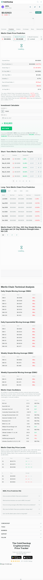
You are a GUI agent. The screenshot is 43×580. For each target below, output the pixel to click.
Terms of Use (4, 561)
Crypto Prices (4, 526)
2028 (15, 191)
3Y (16, 235)
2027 (9, 191)
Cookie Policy (4, 563)
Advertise (3, 548)
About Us (24, 559)
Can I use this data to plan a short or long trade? (21, 513)
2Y (12, 235)
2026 (3, 191)
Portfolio (3, 541)
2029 (21, 191)
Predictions (24, 526)
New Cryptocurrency (27, 531)
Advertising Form (26, 550)
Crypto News (25, 533)
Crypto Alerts (4, 543)
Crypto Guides (5, 535)
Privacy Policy (25, 561)
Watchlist (24, 541)
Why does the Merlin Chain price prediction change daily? (21, 509)
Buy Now (6, 128)
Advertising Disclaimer (6, 565)
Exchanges (4, 527)
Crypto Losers (25, 529)
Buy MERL (38, 12)
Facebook (4, 570)
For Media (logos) (26, 548)
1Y (7, 235)
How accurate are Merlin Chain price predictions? (21, 496)
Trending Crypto (5, 531)
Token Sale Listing (6, 554)
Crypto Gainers (5, 529)
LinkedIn (3, 572)
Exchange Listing (5, 552)
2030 (27, 191)
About (31, 12)
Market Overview (26, 527)
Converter (24, 543)
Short (32, 159)
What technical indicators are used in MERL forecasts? (21, 500)
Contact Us (4, 559)
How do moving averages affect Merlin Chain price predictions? (21, 505)
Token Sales (4, 533)
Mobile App (24, 535)
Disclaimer (24, 563)
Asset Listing (25, 552)
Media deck (4, 550)
